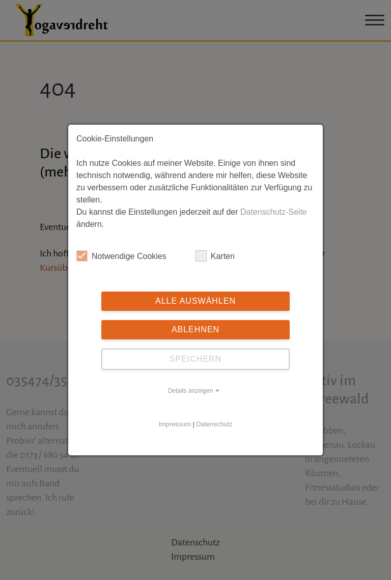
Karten (215, 256)
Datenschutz (214, 424)
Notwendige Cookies (121, 256)
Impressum (175, 424)
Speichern (195, 359)
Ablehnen (195, 329)
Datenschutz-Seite (273, 212)
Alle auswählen (195, 301)
